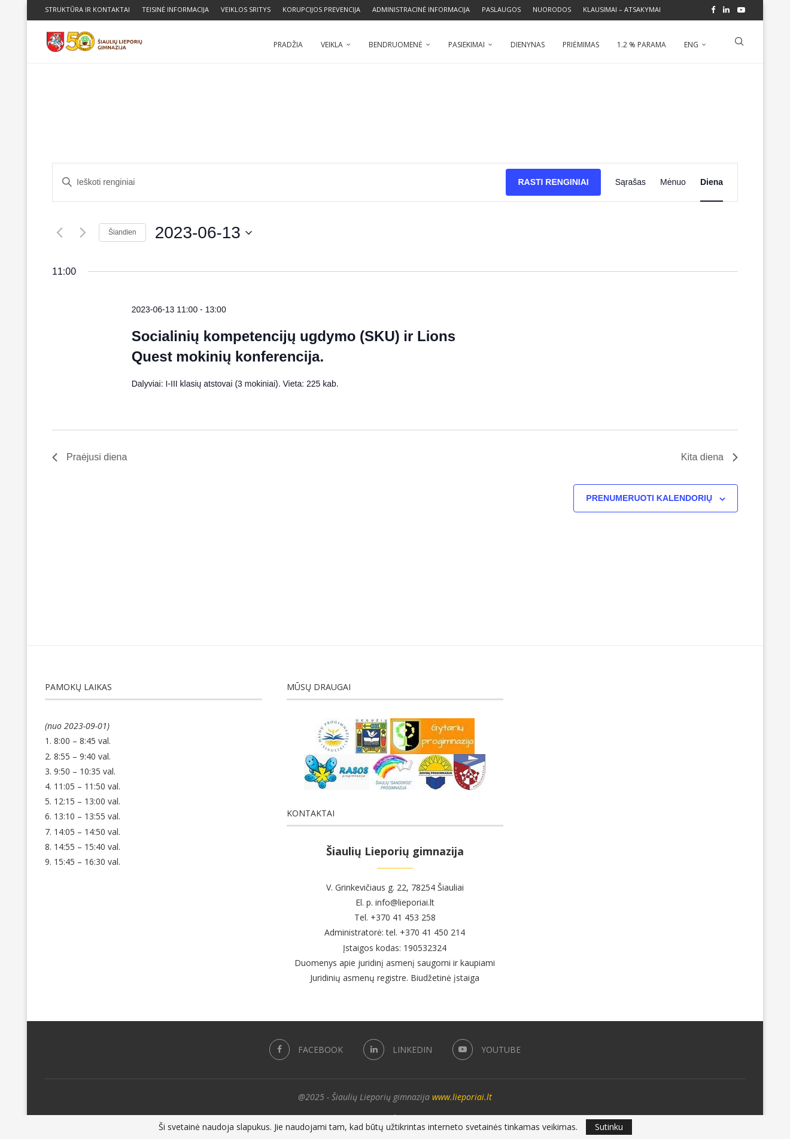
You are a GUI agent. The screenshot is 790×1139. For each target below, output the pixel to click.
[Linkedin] (726, 9)
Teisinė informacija (175, 9)
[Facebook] (713, 9)
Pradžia (288, 43)
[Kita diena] (82, 231)
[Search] (739, 44)
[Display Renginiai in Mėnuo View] (673, 181)
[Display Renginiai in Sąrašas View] (630, 181)
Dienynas (528, 43)
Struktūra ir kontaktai (87, 9)
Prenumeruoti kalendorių (649, 497)
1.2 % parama (641, 43)
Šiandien (122, 231)
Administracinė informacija (421, 9)
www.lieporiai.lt (462, 1095)
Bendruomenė (396, 43)
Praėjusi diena (89, 456)
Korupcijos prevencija (321, 9)
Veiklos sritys (246, 9)
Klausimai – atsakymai (622, 9)
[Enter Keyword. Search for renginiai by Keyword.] (279, 181)
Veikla (332, 43)
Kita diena (709, 456)
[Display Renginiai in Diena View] (711, 181)
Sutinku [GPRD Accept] (609, 1126)
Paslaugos (501, 9)
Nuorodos (552, 9)
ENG (691, 43)
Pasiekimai (466, 43)
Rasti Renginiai (553, 181)
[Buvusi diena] (59, 231)
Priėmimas (581, 43)
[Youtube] (741, 9)
